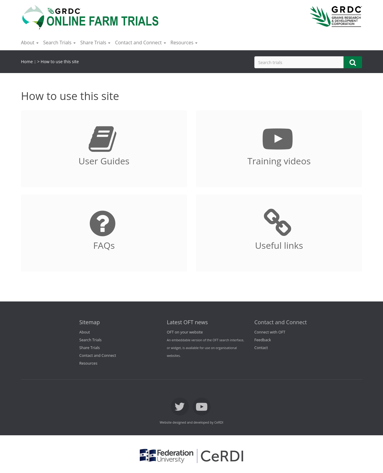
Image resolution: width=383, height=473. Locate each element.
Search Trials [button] (59, 42)
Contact (261, 347)
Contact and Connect (97, 355)
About (84, 332)
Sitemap (89, 322)
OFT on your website (185, 332)
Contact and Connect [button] (140, 42)
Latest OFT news (187, 322)
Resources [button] (184, 42)
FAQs (104, 245)
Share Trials (89, 347)
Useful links (279, 245)
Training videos (279, 161)
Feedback (262, 339)
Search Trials (90, 339)
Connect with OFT (269, 332)
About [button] (30, 42)
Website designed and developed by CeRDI (192, 422)
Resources (88, 363)
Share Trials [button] (95, 42)
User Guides (103, 161)
